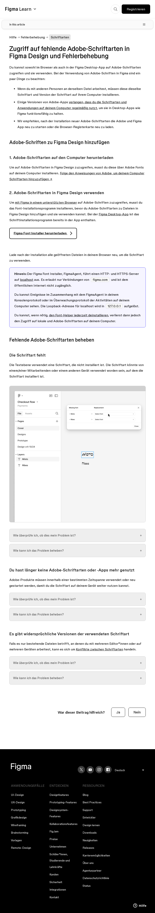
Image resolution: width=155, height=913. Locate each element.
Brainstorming (19, 832)
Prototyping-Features (63, 802)
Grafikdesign (19, 817)
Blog (85, 794)
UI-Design (17, 794)
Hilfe (13, 37)
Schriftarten (60, 37)
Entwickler (89, 817)
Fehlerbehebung (33, 37)
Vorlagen (16, 840)
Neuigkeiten (90, 840)
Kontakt (54, 897)
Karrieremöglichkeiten (96, 855)
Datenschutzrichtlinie (96, 878)
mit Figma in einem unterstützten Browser (46, 202)
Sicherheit (55, 882)
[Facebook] (108, 769)
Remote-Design (21, 847)
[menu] (129, 770)
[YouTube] (90, 769)
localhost (26, 279)
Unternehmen (57, 846)
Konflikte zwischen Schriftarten (99, 649)
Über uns (88, 863)
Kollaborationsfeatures (63, 824)
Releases (88, 847)
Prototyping (18, 810)
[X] (81, 769)
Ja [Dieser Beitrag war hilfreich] (118, 712)
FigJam (54, 831)
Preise (53, 839)
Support (88, 810)
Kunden (54, 874)
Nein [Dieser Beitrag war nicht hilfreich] (137, 712)
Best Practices (92, 802)
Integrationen (57, 889)
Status (87, 885)
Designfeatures (59, 794)
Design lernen (91, 825)
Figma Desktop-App (114, 214)
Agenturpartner (92, 870)
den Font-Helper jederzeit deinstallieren (78, 315)
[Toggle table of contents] (77, 24)
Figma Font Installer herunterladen (40, 233)
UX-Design (18, 802)
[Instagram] (99, 769)
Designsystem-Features (59, 813)
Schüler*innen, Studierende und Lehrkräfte (59, 861)
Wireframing (18, 825)
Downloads (90, 832)
